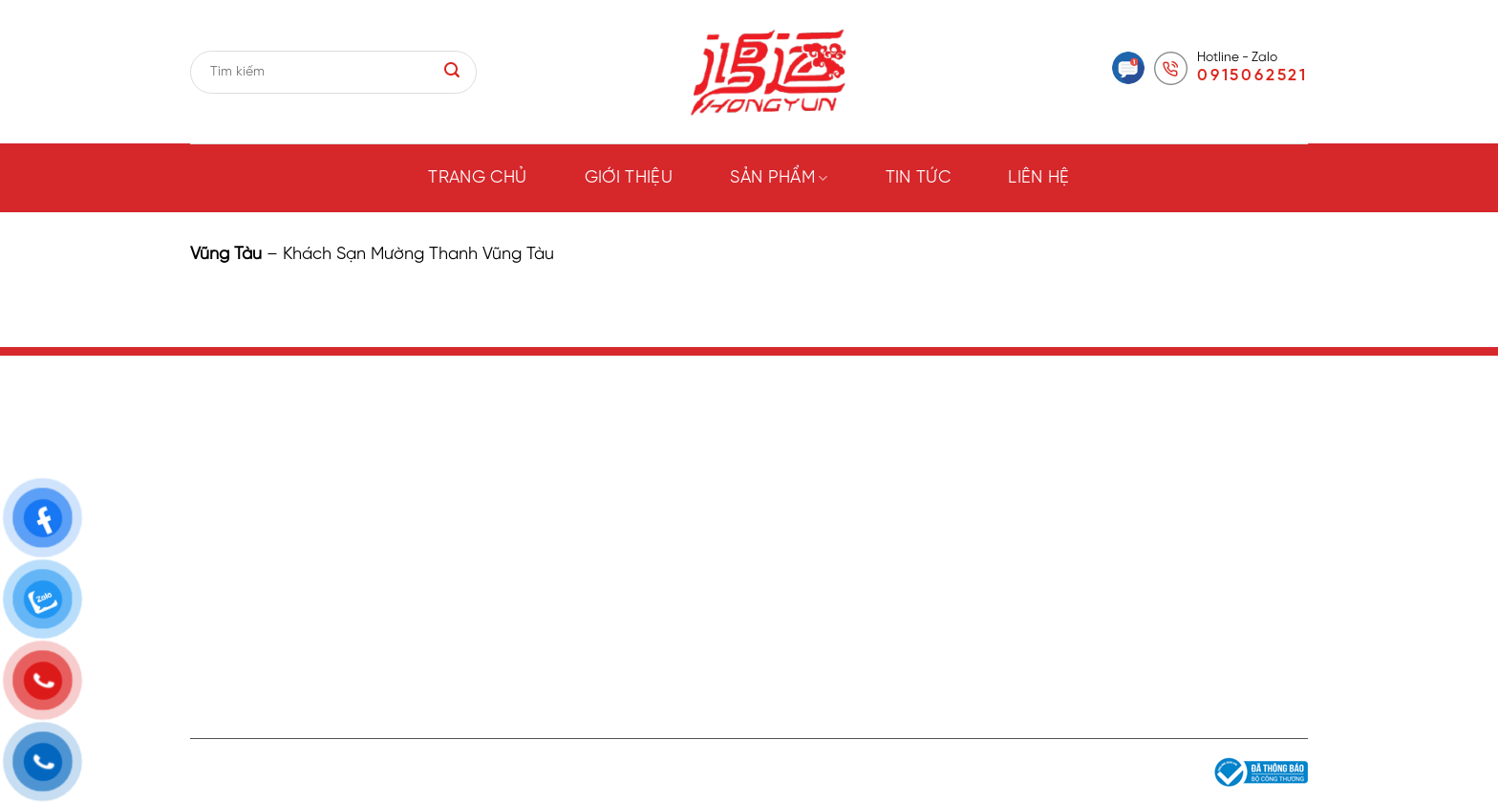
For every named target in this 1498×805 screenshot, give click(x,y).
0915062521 (1252, 75)
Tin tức (919, 178)
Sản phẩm (778, 178)
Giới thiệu (629, 178)
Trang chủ (477, 178)
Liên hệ (1039, 178)
